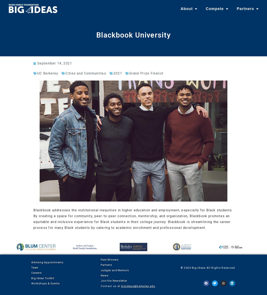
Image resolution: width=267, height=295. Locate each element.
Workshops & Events (45, 283)
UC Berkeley (47, 73)
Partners (248, 9)
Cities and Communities (85, 73)
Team (34, 267)
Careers (36, 272)
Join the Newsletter (114, 280)
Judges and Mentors (115, 270)
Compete (217, 9)
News (104, 275)
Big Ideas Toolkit (42, 278)
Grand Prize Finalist (146, 73)
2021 (117, 73)
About (189, 9)
